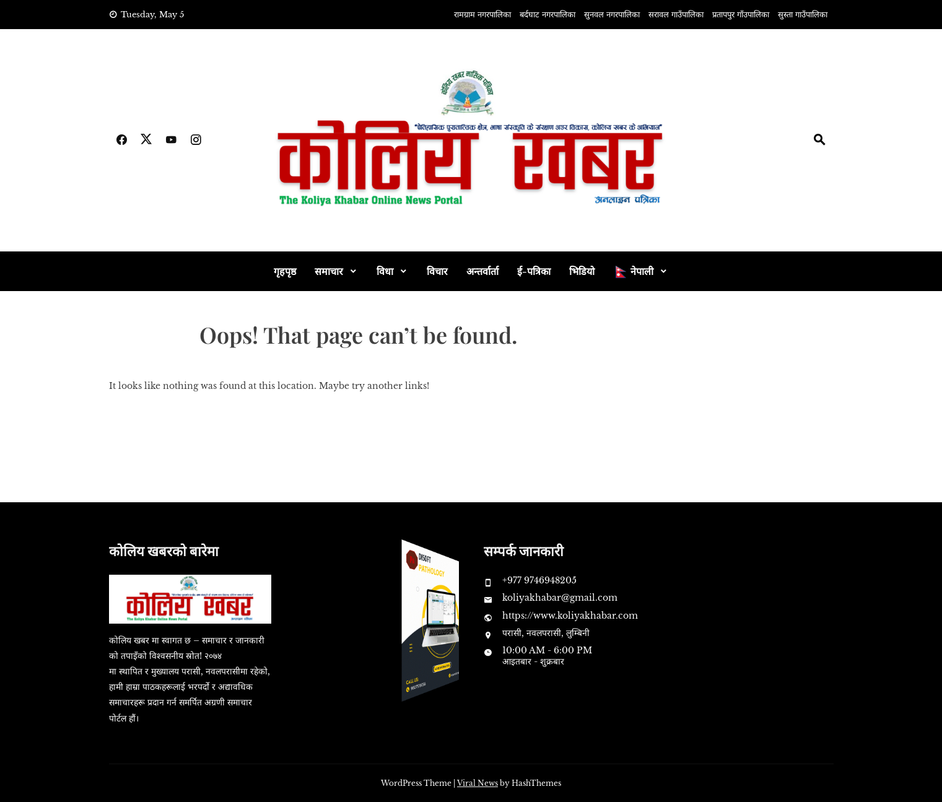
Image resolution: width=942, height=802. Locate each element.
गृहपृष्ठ (285, 270)
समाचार (329, 270)
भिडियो (582, 270)
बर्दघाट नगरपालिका (547, 14)
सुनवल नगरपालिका (612, 14)
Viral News (477, 783)
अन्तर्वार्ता (482, 270)
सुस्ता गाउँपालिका (802, 14)
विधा (385, 270)
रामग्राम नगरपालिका (482, 14)
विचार (437, 270)
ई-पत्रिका (534, 270)
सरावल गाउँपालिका (676, 14)
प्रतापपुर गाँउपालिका (740, 14)
